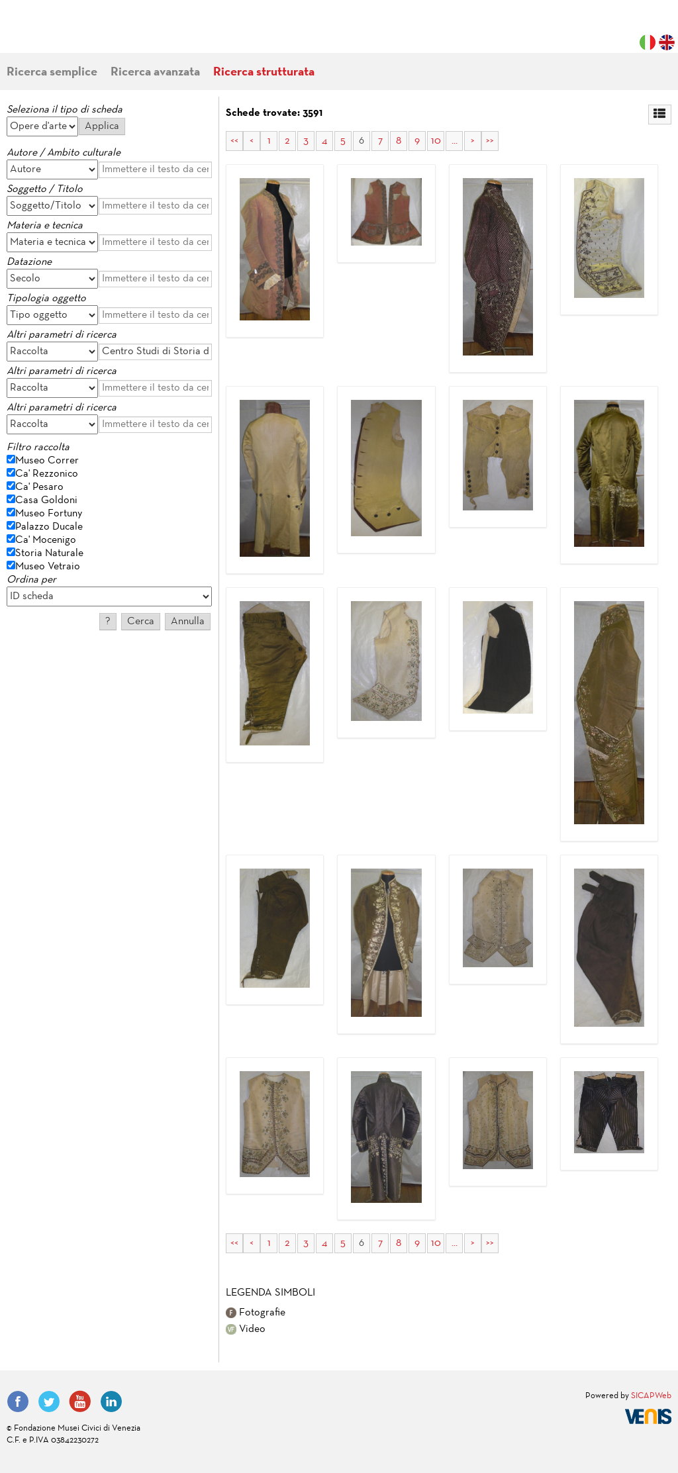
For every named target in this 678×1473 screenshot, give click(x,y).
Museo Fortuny (48, 513)
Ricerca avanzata (155, 72)
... (455, 141)
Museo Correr (47, 460)
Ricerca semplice (52, 72)
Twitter (49, 1401)
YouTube (80, 1401)
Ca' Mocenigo (45, 540)
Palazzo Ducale (49, 527)
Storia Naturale (49, 553)
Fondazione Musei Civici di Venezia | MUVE (61, 33)
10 (436, 141)
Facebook (18, 1401)
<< (234, 141)
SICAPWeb (651, 1396)
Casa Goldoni (46, 500)
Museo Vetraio (47, 566)
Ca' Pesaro (39, 487)
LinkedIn (111, 1401)
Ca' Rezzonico (46, 474)
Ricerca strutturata (264, 72)
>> (490, 141)
